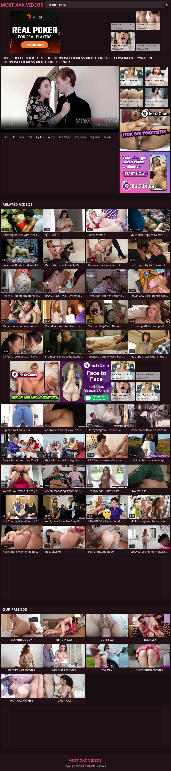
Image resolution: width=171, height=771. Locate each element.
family (107, 137)
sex (6, 137)
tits (13, 137)
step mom (80, 137)
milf (30, 137)
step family (65, 137)
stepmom (95, 137)
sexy (21, 137)
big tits (40, 137)
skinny (51, 137)
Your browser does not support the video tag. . (60, 99)
